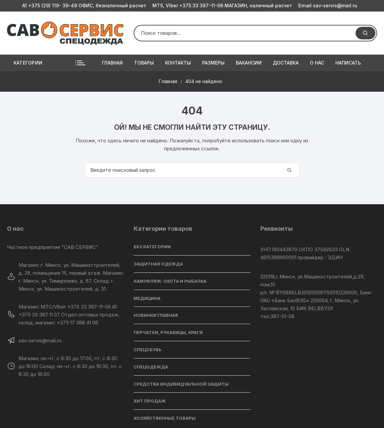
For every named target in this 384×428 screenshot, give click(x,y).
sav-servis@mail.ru (327, 5)
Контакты (178, 63)
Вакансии (249, 63)
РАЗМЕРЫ (213, 63)
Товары (144, 63)
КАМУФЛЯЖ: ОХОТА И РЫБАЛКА (170, 281)
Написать (348, 63)
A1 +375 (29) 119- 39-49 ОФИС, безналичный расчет (84, 5)
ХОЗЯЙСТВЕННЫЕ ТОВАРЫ (164, 418)
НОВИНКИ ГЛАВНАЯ (156, 315)
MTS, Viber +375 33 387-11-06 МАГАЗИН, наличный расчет (222, 5)
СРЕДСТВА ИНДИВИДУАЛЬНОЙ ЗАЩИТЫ (181, 384)
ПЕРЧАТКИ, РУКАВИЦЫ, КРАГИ (168, 332)
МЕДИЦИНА (147, 298)
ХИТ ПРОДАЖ (150, 401)
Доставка (286, 63)
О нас (317, 63)
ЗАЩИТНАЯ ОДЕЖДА (158, 263)
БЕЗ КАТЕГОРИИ (152, 246)
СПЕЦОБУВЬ (148, 349)
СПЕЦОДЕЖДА (151, 366)
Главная (112, 63)
